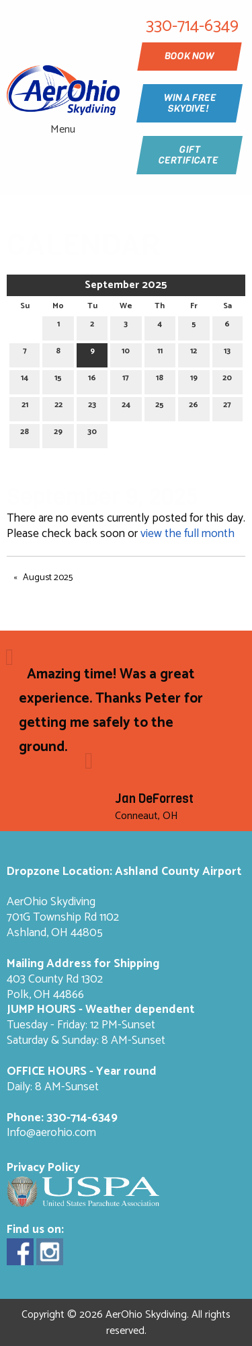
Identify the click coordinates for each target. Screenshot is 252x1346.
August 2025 (48, 578)
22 (58, 406)
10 (126, 353)
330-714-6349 (82, 1118)
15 (58, 379)
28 (24, 433)
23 (92, 406)
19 (194, 379)
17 (125, 379)
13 (227, 353)
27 (227, 406)
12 (193, 353)
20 (227, 379)
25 (159, 406)
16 (92, 379)
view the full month (187, 534)
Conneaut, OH (146, 816)
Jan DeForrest (154, 799)
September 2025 (126, 285)
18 (159, 379)
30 (92, 433)
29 (58, 433)
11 (160, 353)
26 (193, 406)
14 (24, 379)
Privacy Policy (43, 1168)
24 (126, 406)
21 (25, 406)
